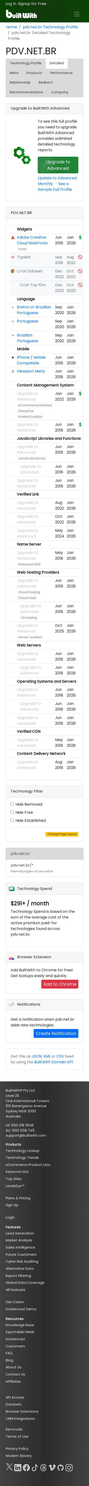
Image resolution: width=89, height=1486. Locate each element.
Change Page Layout (62, 834)
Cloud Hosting (29, 592)
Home (11, 27)
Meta (14, 72)
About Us (13, 1367)
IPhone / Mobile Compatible (31, 360)
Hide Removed (28, 804)
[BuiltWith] (22, 14)
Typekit (24, 257)
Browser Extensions (22, 1411)
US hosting (29, 618)
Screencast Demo (21, 1309)
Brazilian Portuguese (27, 338)
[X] (9, 1466)
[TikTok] (34, 1466)
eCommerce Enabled (35, 405)
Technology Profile (26, 63)
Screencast (15, 1339)
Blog (9, 1360)
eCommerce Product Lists (28, 1164)
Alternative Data (20, 1268)
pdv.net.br (20, 853)
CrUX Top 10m (33, 285)
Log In (10, 3)
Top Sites (14, 1178)
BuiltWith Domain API (53, 1062)
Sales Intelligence (20, 1247)
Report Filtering (18, 1275)
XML (47, 1056)
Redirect (46, 82)
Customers (15, 1346)
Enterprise (26, 411)
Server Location (30, 637)
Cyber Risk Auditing (22, 1261)
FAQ (9, 1353)
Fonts (22, 249)
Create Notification (56, 1033)
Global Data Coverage (25, 1282)
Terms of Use (17, 1436)
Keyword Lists (17, 1171)
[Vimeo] (52, 1466)
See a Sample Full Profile (55, 186)
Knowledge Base (20, 1325)
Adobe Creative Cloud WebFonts (32, 240)
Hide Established (30, 820)
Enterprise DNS (29, 564)
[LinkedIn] (17, 1466)
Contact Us (15, 1374)
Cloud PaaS (27, 598)
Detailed (57, 63)
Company (59, 92)
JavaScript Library (32, 458)
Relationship (20, 82)
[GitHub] (60, 1466)
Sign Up (12, 1205)
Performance (61, 72)
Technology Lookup (22, 1150)
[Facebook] (26, 1466)
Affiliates (13, 1381)
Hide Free (24, 812)
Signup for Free (32, 3)
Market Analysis (19, 1240)
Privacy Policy (17, 1448)
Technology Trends (22, 1157)
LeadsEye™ (15, 1186)
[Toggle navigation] (76, 14)
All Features (15, 1289)
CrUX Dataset (29, 271)
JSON (37, 1056)
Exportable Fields (20, 1332)
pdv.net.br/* (32, 868)
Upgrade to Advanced (58, 165)
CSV (60, 1056)
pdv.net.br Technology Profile (50, 27)
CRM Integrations (20, 1418)
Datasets (14, 1404)
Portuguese (27, 321)
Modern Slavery (19, 1455)
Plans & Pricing (18, 1198)
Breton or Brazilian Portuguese (34, 310)
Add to (59, 984)
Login (10, 1217)
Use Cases (15, 1302)
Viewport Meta (31, 371)
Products (34, 72)
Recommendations (26, 92)
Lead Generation (20, 1233)
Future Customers (21, 1254)
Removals (14, 1429)
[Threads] (43, 1466)
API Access (15, 1397)
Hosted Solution (30, 417)
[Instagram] (69, 1466)
